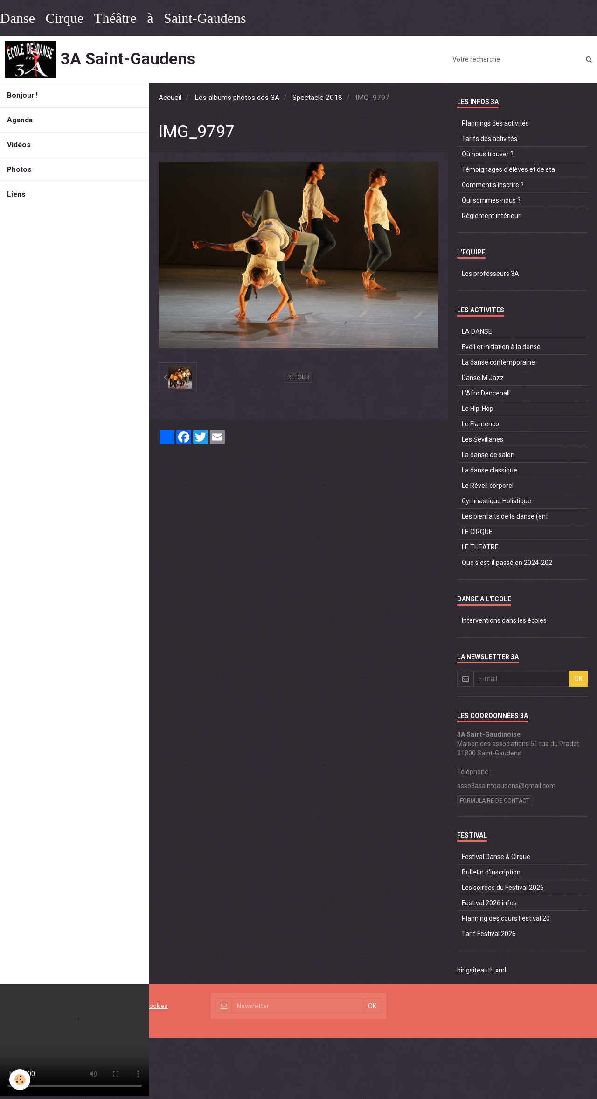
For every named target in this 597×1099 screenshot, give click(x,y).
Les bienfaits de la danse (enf (505, 516)
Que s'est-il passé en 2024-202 (507, 562)
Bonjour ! (22, 95)
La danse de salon (488, 454)
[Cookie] (19, 1079)
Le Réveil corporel (488, 485)
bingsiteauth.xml (481, 970)
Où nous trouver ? (488, 154)
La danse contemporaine (498, 362)
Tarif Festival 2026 (489, 933)
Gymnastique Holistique (496, 501)
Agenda (20, 120)
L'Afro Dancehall (486, 393)
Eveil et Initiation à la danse (501, 347)
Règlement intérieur (491, 215)
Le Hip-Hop (477, 408)
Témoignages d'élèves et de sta (508, 169)
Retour (298, 377)
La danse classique (489, 470)
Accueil (170, 97)
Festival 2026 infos (489, 903)
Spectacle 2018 (317, 97)
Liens (16, 194)
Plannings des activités (495, 123)
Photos (19, 169)
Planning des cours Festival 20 (506, 918)
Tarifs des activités (489, 138)
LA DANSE (477, 331)
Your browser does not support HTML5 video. (74, 1040)
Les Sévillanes (482, 439)
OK (578, 679)
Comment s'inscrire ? (493, 185)
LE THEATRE (480, 547)
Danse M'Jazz (483, 377)
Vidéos (19, 145)
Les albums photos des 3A (236, 97)
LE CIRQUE (477, 531)
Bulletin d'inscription (491, 872)
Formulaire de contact (494, 800)
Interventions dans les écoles (504, 620)
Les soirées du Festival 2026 (503, 887)
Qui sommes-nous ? (491, 200)
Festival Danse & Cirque (496, 856)
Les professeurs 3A (490, 273)
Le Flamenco (480, 424)
